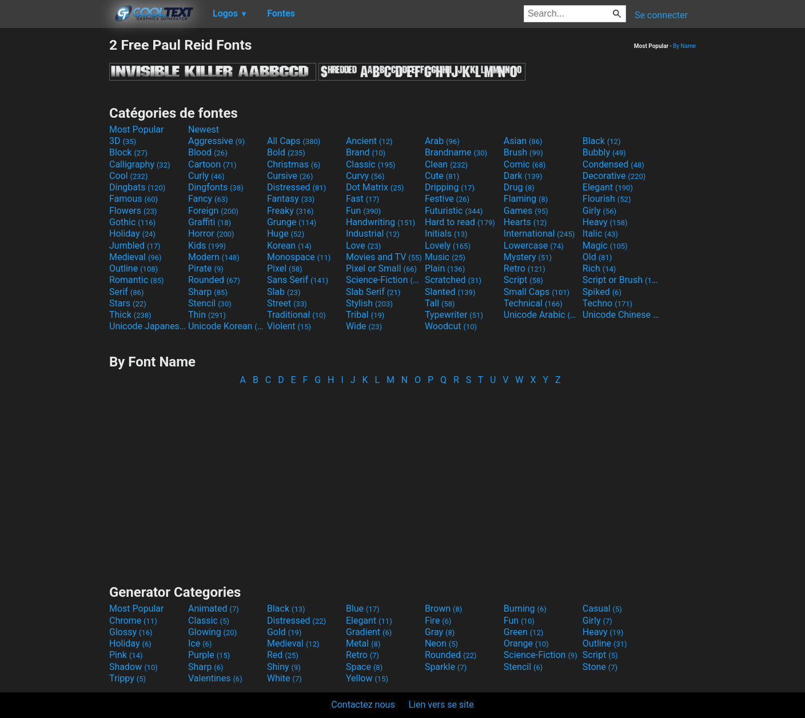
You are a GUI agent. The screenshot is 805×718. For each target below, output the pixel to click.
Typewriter (454, 314)
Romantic (136, 279)
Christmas (293, 164)
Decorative (614, 175)
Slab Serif (373, 291)
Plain (445, 268)
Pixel (284, 268)
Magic (605, 245)
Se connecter (661, 15)
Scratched (453, 279)
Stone (600, 666)
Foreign (213, 210)
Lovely (448, 245)
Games (526, 210)
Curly (206, 175)
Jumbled (135, 245)
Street (287, 303)
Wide (364, 326)
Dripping (450, 187)
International (539, 233)
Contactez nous (362, 704)
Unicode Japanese (147, 326)
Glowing (212, 632)
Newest (203, 129)
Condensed (613, 164)
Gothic (132, 222)
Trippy (127, 678)
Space (364, 666)
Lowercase (534, 245)
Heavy (605, 222)
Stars (127, 303)
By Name (684, 46)
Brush (523, 152)
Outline (133, 268)
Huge (285, 233)
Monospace (298, 257)
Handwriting (380, 222)
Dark (523, 175)
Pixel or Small (381, 268)
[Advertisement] (54, 208)
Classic (371, 164)
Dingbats (137, 187)
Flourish (607, 198)
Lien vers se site (441, 704)
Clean (446, 164)
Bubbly (604, 152)
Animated (213, 608)
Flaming (526, 198)
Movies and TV (384, 257)
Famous (133, 198)
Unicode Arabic (542, 314)
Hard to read (460, 222)
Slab (284, 291)
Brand (365, 152)
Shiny (284, 666)
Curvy (365, 175)
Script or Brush (621, 279)
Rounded (214, 279)
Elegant (608, 187)
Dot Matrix (375, 187)
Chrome (133, 620)
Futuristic (454, 210)
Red (282, 654)
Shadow (133, 666)
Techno (607, 303)
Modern (214, 257)
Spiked (602, 291)
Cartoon (212, 164)
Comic (524, 164)
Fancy (208, 198)
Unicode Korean (226, 326)
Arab (442, 140)
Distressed (296, 187)
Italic (600, 233)
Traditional (296, 314)
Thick (130, 314)
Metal (363, 643)
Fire (438, 620)
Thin (207, 314)
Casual (602, 608)
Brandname (456, 152)
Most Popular (136, 129)
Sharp (208, 291)
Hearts (525, 222)
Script (523, 279)
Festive (447, 198)
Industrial (373, 233)
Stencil (210, 303)
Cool (128, 175)
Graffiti (209, 222)
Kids (207, 245)
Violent (289, 326)
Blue (363, 608)
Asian (523, 140)
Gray (440, 632)
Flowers (133, 210)
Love (363, 245)
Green (524, 632)
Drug (519, 187)
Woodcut (451, 326)
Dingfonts (216, 187)
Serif (126, 291)
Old (597, 257)
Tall (440, 303)
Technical (533, 303)
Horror (211, 233)
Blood (208, 152)
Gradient (369, 632)
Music (445, 257)
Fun (363, 210)
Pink (126, 654)
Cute (442, 175)
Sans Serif (297, 279)
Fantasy (290, 198)
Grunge (291, 222)
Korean (289, 245)
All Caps (293, 140)
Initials (446, 233)
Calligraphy (139, 164)
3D (122, 140)
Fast (362, 198)
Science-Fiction (384, 279)
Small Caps (536, 291)
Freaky (290, 210)
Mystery (528, 257)
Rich (599, 268)
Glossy (131, 632)
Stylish (369, 303)
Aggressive (216, 140)
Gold (284, 632)
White (284, 678)
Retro (524, 268)
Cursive (290, 175)
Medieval (135, 257)
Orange (526, 643)
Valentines (215, 678)
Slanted (450, 291)
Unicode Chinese (621, 314)
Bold (286, 152)
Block (128, 152)
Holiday (132, 233)
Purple (209, 654)
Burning (525, 608)
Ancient (369, 140)
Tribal (365, 314)
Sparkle (446, 666)
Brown (443, 608)
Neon (441, 643)
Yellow (367, 678)
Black (602, 140)
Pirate (206, 268)
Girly (599, 210)
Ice (200, 643)
